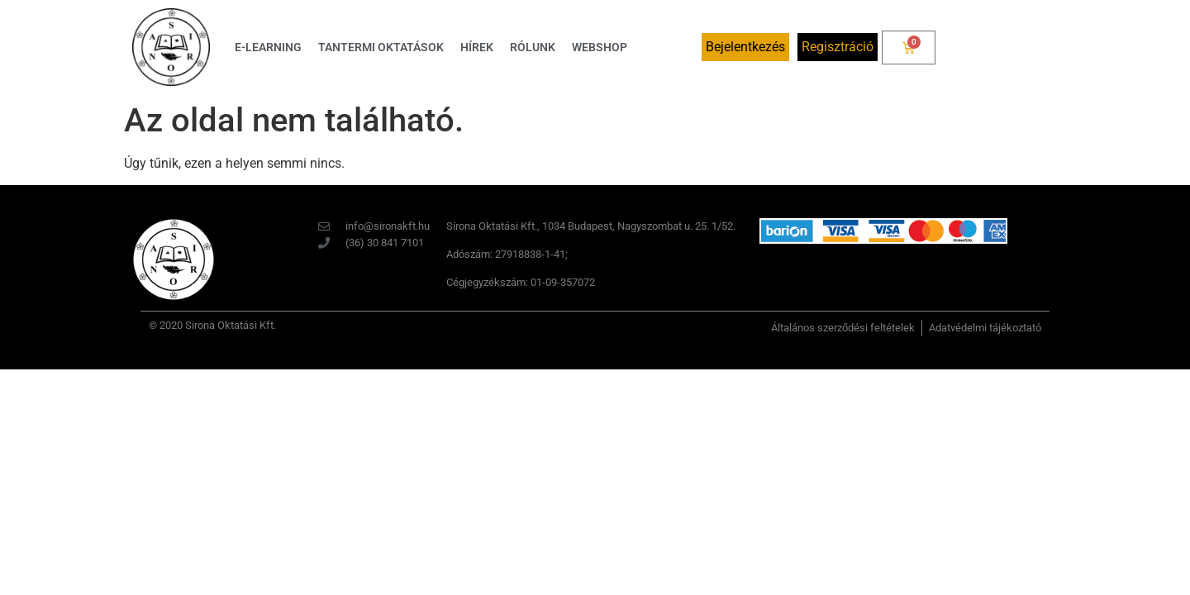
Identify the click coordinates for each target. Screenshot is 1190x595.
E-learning (268, 47)
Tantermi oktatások (381, 47)
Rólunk (532, 47)
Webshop (599, 47)
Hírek (476, 47)
